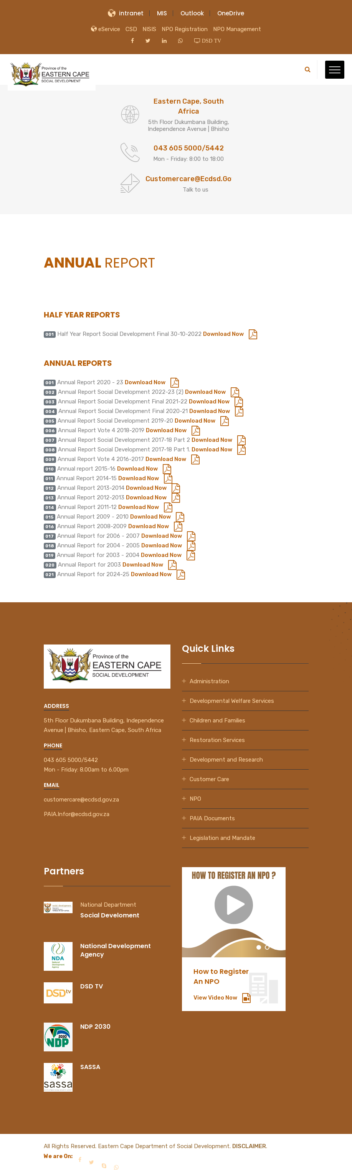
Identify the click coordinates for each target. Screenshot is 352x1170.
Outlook (192, 13)
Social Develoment (109, 915)
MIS (162, 13)
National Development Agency (115, 950)
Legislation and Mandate (222, 838)
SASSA (90, 1067)
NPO (195, 798)
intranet (126, 13)
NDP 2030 (95, 1026)
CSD (131, 29)
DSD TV (91, 986)
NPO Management (237, 29)
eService (105, 29)
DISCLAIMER (249, 1146)
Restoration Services (217, 740)
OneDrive (230, 13)
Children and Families (217, 720)
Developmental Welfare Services (232, 700)
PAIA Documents (212, 818)
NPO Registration (185, 29)
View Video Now (222, 997)
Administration (209, 681)
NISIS (149, 29)
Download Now (230, 334)
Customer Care (209, 779)
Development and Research (226, 759)
